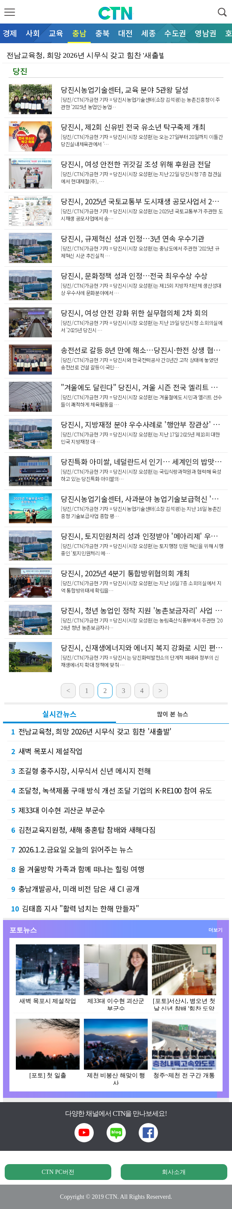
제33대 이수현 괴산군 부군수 (58, 810)
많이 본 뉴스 (172, 714)
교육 (56, 32)
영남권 (206, 32)
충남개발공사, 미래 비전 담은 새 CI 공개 (75, 888)
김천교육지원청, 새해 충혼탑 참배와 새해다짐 (83, 829)
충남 (79, 32)
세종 (148, 32)
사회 (33, 32)
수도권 (175, 32)
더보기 (215, 929)
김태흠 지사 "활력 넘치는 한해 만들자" (75, 908)
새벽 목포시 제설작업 (47, 751)
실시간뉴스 (59, 713)
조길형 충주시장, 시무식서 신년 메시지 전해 (81, 770)
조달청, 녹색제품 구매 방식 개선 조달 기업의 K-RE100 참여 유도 (111, 790)
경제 (10, 32)
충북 (102, 32)
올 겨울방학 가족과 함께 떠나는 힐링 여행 (77, 869)
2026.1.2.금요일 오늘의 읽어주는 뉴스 (72, 849)
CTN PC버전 (58, 1172)
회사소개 (174, 1172)
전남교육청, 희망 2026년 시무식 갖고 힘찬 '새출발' (91, 731)
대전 (125, 32)
